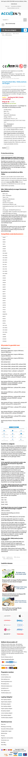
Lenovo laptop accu (6, 677)
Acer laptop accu (5, 690)
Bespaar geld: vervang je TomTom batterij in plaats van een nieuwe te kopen (14, 581)
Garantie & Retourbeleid (7, 729)
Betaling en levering (6, 726)
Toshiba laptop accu (6, 692)
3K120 (4, 284)
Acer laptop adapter (6, 699)
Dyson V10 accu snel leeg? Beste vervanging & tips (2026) (12, 609)
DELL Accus (16, 33)
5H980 (4, 298)
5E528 (4, 296)
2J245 (4, 248)
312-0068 (5, 330)
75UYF (4, 307)
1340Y (20, 120)
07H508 (4, 341)
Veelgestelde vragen (6, 731)
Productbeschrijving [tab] (7, 153)
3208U (4, 334)
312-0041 (5, 260)
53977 (4, 291)
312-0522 (5, 332)
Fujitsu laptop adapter (6, 708)
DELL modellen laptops (19, 161)
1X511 (5, 122)
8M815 (4, 320)
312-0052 (5, 327)
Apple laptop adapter (6, 701)
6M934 (4, 305)
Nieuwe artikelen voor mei (13, 8)
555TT (4, 293)
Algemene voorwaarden (7, 738)
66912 (4, 300)
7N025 (4, 311)
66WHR (4, 336)
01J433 (4, 339)
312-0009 (5, 253)
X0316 (4, 323)
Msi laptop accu (5, 683)
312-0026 (5, 255)
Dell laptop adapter (6, 704)
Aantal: (4, 148)
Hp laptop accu (5, 674)
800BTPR (5, 314)
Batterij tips (4, 733)
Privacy (3, 735)
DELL (8, 111)
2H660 (4, 246)
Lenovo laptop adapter (6, 713)
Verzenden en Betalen (16, 6)
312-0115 (5, 269)
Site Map (3, 742)
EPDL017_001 (14, 118)
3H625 (4, 282)
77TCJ (4, 309)
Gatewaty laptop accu (6, 686)
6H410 (4, 302)
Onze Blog (3, 744)
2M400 (4, 251)
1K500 (23, 120)
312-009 (5, 264)
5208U (4, 289)
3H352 (4, 280)
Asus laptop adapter (6, 706)
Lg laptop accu (5, 688)
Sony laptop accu (5, 679)
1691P (17, 120)
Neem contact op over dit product (10, 78)
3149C (4, 275)
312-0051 (5, 262)
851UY (4, 316)
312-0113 (5, 266)
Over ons (7, 6)
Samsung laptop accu (6, 681)
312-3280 (5, 273)
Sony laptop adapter (6, 715)
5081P (4, 287)
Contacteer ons (5, 740)
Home (2, 33)
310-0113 (5, 325)
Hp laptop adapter (5, 710)
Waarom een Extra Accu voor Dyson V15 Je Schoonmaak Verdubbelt (13, 595)
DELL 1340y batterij (7, 35)
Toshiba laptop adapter (7, 717)
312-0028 (5, 257)
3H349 (4, 278)
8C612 (4, 318)
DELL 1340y (11, 228)
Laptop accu (8, 33)
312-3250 (5, 271)
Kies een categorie (9, 30)
